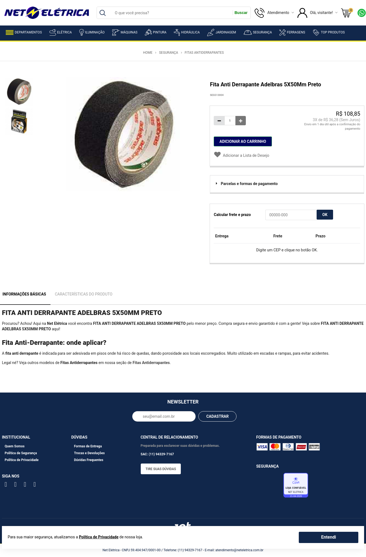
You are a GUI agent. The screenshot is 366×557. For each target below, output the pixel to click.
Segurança (258, 32)
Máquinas (124, 32)
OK (325, 214)
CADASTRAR (217, 416)
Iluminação (92, 32)
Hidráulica (187, 32)
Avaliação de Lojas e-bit (269, 487)
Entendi (328, 537)
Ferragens (292, 32)
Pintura (155, 32)
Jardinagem (221, 32)
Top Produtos (328, 32)
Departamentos (24, 32)
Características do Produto (83, 294)
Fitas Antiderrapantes (204, 52)
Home (147, 52)
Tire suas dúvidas (161, 469)
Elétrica (60, 32)
